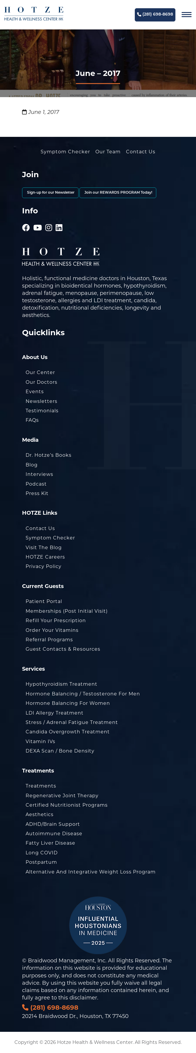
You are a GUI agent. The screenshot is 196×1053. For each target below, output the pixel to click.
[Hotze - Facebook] (26, 219)
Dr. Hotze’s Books (49, 455)
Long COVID (42, 853)
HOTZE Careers (45, 557)
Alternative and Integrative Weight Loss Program (91, 872)
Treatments (41, 786)
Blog (32, 465)
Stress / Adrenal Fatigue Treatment (72, 722)
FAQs (32, 420)
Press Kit (37, 493)
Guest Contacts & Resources (63, 649)
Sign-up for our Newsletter (50, 193)
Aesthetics (40, 814)
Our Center (40, 372)
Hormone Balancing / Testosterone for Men (83, 694)
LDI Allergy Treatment (55, 713)
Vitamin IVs (40, 741)
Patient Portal (44, 601)
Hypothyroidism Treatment (61, 684)
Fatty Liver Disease (50, 843)
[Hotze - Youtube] (37, 219)
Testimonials (42, 410)
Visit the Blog (44, 547)
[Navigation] (187, 14)
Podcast (36, 484)
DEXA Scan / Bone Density (60, 751)
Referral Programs (49, 639)
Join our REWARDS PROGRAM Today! (118, 193)
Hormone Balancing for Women (68, 703)
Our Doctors (41, 382)
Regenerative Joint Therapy (62, 795)
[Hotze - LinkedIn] (59, 219)
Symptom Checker (65, 152)
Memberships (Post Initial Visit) (67, 611)
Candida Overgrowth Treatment (68, 732)
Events (35, 391)
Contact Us (140, 152)
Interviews (39, 474)
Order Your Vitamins (52, 630)
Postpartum (41, 862)
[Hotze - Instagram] (48, 219)
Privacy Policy (44, 566)
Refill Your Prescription (56, 620)
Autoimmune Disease (54, 833)
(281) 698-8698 (155, 14)
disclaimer (83, 997)
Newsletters (41, 401)
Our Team (108, 152)
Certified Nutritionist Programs (67, 805)
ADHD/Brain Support (53, 824)
